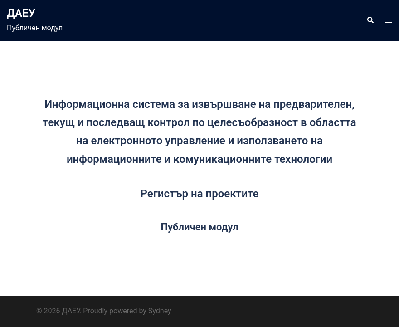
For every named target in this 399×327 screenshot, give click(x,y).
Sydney (159, 311)
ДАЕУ (21, 13)
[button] (370, 20)
